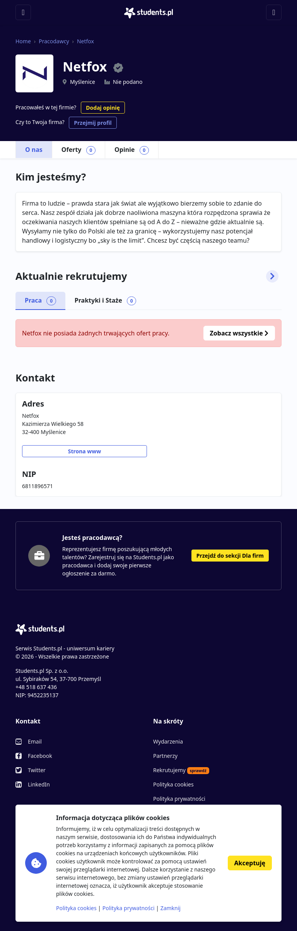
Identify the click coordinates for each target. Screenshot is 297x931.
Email (35, 741)
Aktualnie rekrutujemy (146, 276)
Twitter (37, 770)
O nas (34, 149)
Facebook (40, 755)
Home (23, 41)
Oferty (78, 150)
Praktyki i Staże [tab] (106, 300)
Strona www (84, 451)
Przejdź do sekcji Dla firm (230, 555)
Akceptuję (249, 863)
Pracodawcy (54, 41)
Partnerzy (165, 755)
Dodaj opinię (102, 107)
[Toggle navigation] (23, 12)
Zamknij (170, 908)
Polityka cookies (173, 784)
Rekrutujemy (181, 770)
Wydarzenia (168, 741)
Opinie (131, 150)
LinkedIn (39, 784)
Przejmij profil (92, 122)
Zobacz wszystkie (239, 333)
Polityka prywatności (179, 798)
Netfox (85, 41)
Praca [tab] (40, 300)
